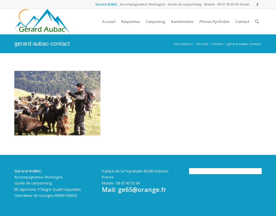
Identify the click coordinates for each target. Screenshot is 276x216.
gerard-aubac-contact (42, 43)
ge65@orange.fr (142, 189)
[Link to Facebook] (257, 4)
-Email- (244, 4)
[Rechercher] (257, 21)
